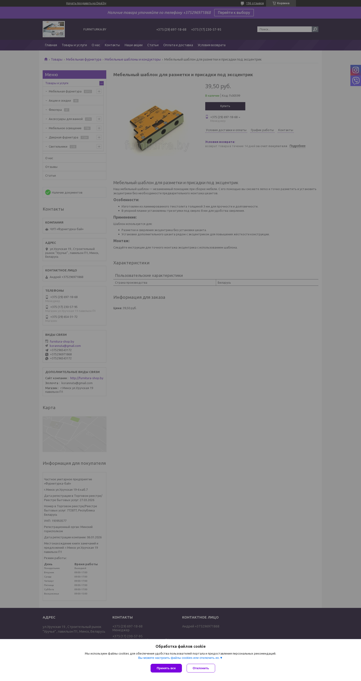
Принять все (166, 668)
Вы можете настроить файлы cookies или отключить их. (179, 658)
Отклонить (201, 668)
